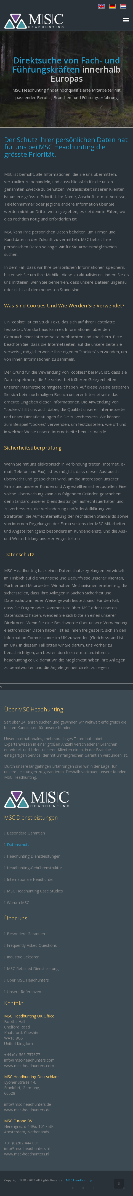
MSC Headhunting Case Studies (35, 891)
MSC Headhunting (79, 1180)
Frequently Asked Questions (32, 945)
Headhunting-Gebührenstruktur (34, 867)
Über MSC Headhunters (28, 980)
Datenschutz (18, 844)
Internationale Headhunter (30, 879)
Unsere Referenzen (24, 991)
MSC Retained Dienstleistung (32, 968)
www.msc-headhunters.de (27, 1109)
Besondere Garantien (26, 833)
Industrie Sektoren (23, 957)
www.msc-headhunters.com (29, 1065)
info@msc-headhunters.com (29, 1060)
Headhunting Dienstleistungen (33, 856)
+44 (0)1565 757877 (22, 1054)
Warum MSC (18, 902)
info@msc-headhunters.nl (27, 1148)
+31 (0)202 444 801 (21, 1142)
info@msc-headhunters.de (27, 1104)
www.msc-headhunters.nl (26, 1154)
